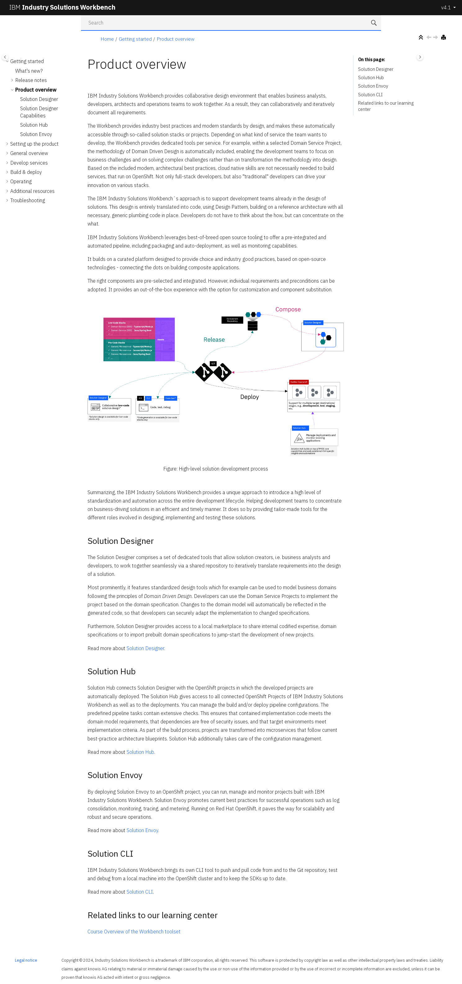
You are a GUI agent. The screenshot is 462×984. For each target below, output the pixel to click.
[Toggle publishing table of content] (5, 57)
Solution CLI (140, 892)
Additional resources (32, 191)
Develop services (29, 163)
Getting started (135, 39)
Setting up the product (34, 144)
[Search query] (231, 23)
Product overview (176, 39)
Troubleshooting (27, 200)
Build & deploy (26, 172)
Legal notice (26, 960)
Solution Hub (34, 125)
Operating (21, 181)
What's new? (29, 71)
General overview (29, 153)
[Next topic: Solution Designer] (436, 38)
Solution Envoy (36, 134)
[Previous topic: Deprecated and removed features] (429, 38)
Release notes (31, 80)
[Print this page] (444, 37)
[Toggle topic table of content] (420, 57)
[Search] (374, 23)
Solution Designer (39, 99)
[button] (7, 61)
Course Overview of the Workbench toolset (134, 931)
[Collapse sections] (421, 37)
